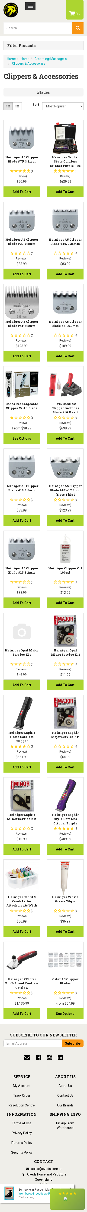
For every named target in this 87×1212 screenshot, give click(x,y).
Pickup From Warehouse (65, 1125)
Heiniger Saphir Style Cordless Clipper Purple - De (65, 161)
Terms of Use (22, 1123)
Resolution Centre (22, 1105)
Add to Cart (22, 192)
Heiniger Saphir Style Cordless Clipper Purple (65, 819)
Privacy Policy (22, 1133)
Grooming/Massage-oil (51, 59)
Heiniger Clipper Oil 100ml (65, 570)
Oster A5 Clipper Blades (65, 981)
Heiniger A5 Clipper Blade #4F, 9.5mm (21, 323)
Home (11, 59)
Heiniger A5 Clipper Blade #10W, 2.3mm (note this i (65, 490)
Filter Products (21, 45)
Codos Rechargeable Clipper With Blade (22, 406)
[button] (67, 1199)
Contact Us (65, 1095)
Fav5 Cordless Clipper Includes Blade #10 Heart (65, 408)
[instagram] (49, 1057)
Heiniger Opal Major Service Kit (22, 652)
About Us (65, 1086)
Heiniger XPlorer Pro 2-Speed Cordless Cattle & (21, 983)
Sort (35, 104)
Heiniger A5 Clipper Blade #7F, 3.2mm (21, 159)
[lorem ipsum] (37, 28)
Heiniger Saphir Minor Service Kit (21, 817)
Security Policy (21, 1152)
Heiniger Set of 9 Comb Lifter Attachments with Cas (21, 903)
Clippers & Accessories (28, 63)
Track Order (21, 1095)
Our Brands (65, 1105)
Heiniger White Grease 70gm (65, 899)
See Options (22, 438)
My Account (21, 1086)
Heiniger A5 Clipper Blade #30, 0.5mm (21, 241)
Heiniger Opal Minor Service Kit (65, 652)
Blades (43, 92)
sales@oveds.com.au (43, 1169)
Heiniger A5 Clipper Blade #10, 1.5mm (21, 488)
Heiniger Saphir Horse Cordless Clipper (21, 737)
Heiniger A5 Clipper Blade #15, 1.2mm (21, 570)
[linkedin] (60, 1057)
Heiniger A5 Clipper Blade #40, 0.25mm (65, 241)
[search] (78, 28)
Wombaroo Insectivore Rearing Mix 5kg (44, 1193)
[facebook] (38, 1057)
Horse (25, 59)
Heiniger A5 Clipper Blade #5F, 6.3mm (65, 323)
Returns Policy (21, 1143)
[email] (27, 1057)
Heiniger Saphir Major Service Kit (65, 735)
